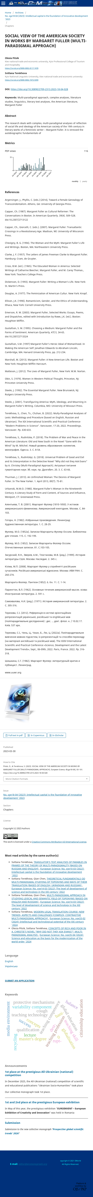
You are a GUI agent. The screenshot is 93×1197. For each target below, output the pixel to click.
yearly (84, 181)
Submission (12, 1123)
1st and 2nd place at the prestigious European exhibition (42, 1102)
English (9, 961)
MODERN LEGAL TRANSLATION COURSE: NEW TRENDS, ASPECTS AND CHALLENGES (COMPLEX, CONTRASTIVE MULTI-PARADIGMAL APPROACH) (48, 915)
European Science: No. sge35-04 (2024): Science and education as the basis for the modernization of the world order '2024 (48, 938)
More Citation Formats (17, 778)
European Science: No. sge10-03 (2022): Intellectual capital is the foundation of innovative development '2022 (48, 872)
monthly (75, 181)
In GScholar (58, 735)
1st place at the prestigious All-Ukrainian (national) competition (39, 1073)
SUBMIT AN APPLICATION (19, 980)
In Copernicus (37, 735)
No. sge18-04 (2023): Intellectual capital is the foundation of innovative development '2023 (46, 17)
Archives (19, 12)
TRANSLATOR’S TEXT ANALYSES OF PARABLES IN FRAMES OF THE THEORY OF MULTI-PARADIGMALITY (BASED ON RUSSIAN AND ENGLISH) (49, 865)
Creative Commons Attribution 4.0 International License (59, 841)
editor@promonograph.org (33, 1164)
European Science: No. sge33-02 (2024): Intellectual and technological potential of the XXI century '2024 (48, 922)
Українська (11, 966)
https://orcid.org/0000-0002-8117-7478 (21, 68)
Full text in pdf (15, 735)
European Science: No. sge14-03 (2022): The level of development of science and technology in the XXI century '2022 (49, 890)
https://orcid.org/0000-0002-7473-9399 (21, 80)
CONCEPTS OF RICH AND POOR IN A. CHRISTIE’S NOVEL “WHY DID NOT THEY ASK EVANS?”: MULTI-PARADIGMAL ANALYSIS (49, 932)
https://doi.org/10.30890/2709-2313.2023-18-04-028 (39, 89)
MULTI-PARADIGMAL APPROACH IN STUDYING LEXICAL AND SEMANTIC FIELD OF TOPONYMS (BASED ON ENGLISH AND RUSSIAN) (50, 898)
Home (8, 12)
